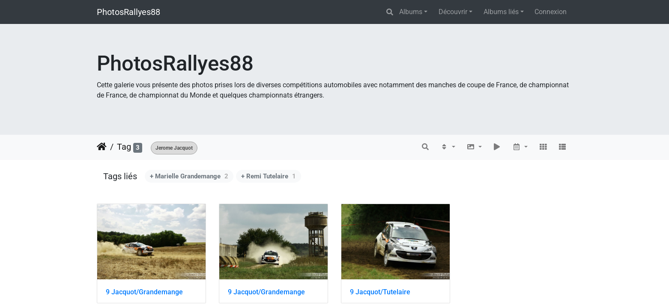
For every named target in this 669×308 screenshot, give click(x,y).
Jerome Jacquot (174, 148)
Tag (124, 147)
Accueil (102, 146)
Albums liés (501, 12)
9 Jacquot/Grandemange (144, 292)
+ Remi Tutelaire (268, 176)
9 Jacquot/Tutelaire (380, 292)
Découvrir (453, 12)
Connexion (551, 12)
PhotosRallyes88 (128, 12)
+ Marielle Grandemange (189, 176)
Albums (410, 12)
